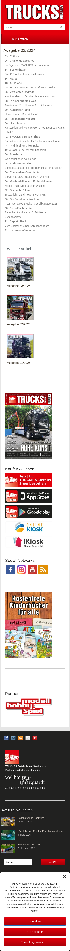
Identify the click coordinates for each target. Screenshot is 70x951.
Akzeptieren (35, 921)
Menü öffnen (20, 39)
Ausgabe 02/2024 (19, 50)
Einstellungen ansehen (35, 942)
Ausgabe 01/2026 (18, 362)
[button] (64, 876)
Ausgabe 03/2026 (18, 285)
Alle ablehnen (35, 931)
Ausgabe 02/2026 (18, 324)
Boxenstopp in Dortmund (31, 817)
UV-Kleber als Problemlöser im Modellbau (40, 831)
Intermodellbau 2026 (29, 844)
